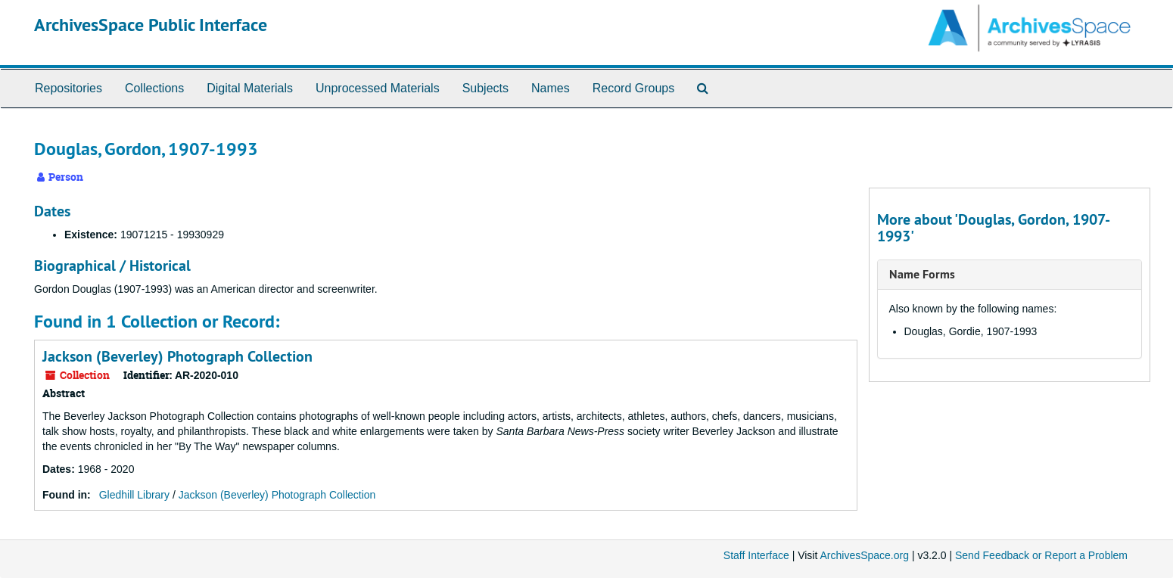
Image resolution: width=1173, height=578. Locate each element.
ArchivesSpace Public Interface (150, 24)
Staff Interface (756, 555)
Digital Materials (250, 88)
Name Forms (922, 274)
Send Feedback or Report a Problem (1041, 555)
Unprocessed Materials (378, 88)
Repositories (68, 88)
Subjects (485, 88)
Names (550, 88)
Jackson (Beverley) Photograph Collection (177, 356)
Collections (154, 88)
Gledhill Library (134, 495)
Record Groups (634, 88)
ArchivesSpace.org (864, 555)
